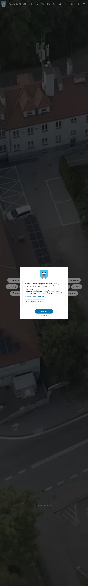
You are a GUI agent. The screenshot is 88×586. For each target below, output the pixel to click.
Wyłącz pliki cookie (44, 315)
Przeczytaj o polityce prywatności (34, 296)
